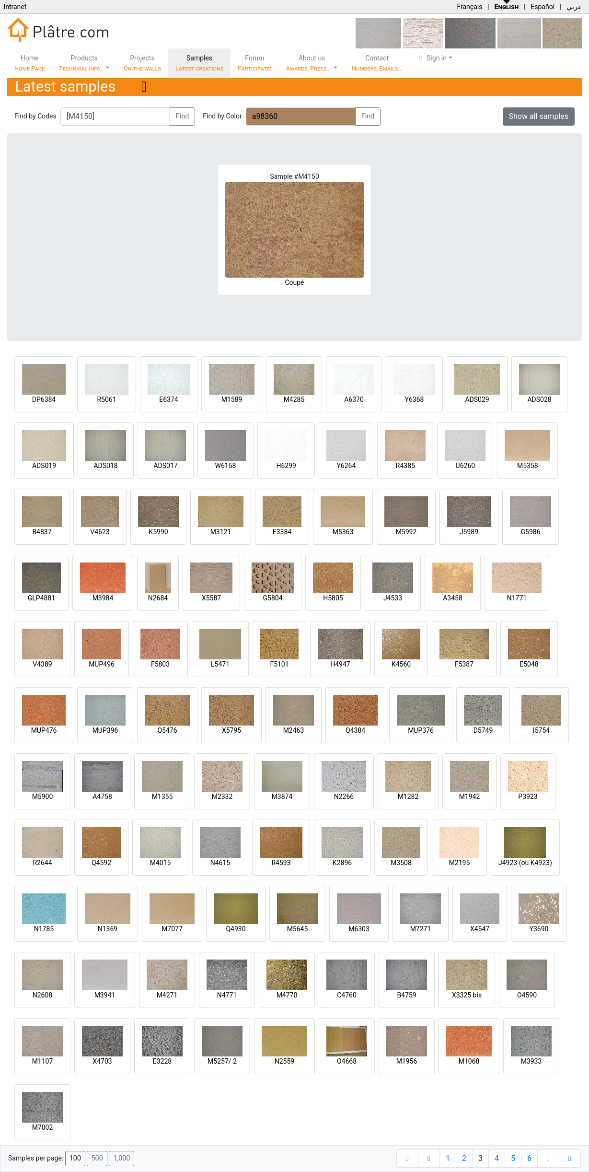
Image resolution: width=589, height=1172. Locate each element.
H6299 (286, 465)
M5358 (527, 465)
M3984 (103, 598)
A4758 (102, 796)
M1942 (469, 796)
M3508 (401, 863)
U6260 (465, 465)
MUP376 (421, 730)
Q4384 (355, 730)
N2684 (158, 598)
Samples (199, 63)
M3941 (104, 995)
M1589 (232, 399)
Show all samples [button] (539, 116)
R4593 (280, 863)
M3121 (220, 532)
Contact (377, 63)
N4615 (220, 863)
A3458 (452, 598)
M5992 (406, 532)
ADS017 (165, 465)
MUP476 (44, 730)
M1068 (469, 1061)
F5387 (464, 664)
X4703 (102, 1061)
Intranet (14, 7)
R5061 (106, 399)
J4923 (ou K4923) (525, 863)
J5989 (469, 532)
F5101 (279, 664)
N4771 (227, 995)
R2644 (42, 863)
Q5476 (167, 730)
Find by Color (222, 116)
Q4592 (101, 863)
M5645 (297, 929)
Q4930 (235, 929)
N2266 (344, 796)
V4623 (99, 532)
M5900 (42, 796)
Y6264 (346, 465)
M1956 (406, 1061)
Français (469, 7)
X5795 (231, 730)
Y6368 (414, 399)
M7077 (172, 929)
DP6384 (44, 399)
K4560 (401, 664)
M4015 (160, 863)
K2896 (342, 863)
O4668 (347, 1061)
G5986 (530, 532)
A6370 (354, 399)
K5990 (158, 532)
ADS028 (539, 399)
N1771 (517, 598)
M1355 (162, 796)
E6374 (168, 399)
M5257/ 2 (222, 1061)
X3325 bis (467, 995)
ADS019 (44, 465)
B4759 (406, 995)
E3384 (282, 532)
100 (75, 1158)
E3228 (162, 1061)
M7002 (42, 1127)
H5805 (333, 598)
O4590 (527, 995)
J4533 (392, 598)
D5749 (483, 730)
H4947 (340, 664)
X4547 (479, 929)
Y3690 (539, 929)
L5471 (220, 664)
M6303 (359, 929)
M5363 (343, 532)
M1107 (42, 1061)
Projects (142, 63)
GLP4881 (41, 598)
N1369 (107, 929)
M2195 (459, 863)
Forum (255, 63)
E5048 (529, 664)
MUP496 (102, 664)
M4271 (167, 995)
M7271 (420, 929)
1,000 (121, 1158)
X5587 (211, 598)
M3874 (282, 796)
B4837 (41, 532)
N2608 (42, 995)
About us (309, 63)
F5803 (160, 664)
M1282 (408, 796)
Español (542, 7)
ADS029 (477, 399)
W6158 (225, 465)
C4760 (347, 995)
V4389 (42, 664)
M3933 (531, 1061)
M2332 (222, 796)
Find (182, 116)
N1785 (44, 929)
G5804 (272, 598)
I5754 (541, 730)
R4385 (405, 465)
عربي (574, 7)
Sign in (431, 58)
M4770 (287, 995)
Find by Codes (35, 116)
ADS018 (105, 465)
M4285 (294, 399)
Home (29, 63)
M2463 (293, 730)
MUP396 (105, 730)
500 (97, 1158)
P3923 (527, 796)
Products (81, 63)
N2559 (284, 1061)
